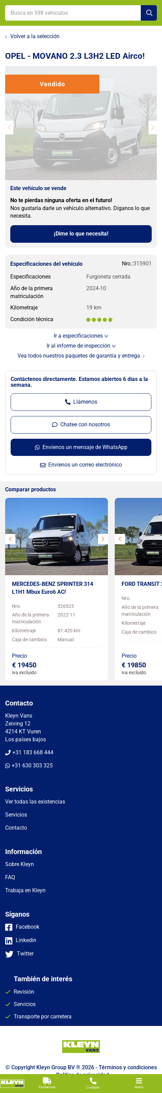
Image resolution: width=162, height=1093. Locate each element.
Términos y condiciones (128, 1067)
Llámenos (81, 401)
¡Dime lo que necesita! (81, 233)
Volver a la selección (35, 36)
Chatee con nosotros (81, 424)
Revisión (24, 991)
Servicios (25, 1004)
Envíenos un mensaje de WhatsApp (81, 447)
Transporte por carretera (43, 1016)
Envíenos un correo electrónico (81, 464)
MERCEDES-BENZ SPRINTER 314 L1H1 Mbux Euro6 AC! (52, 588)
